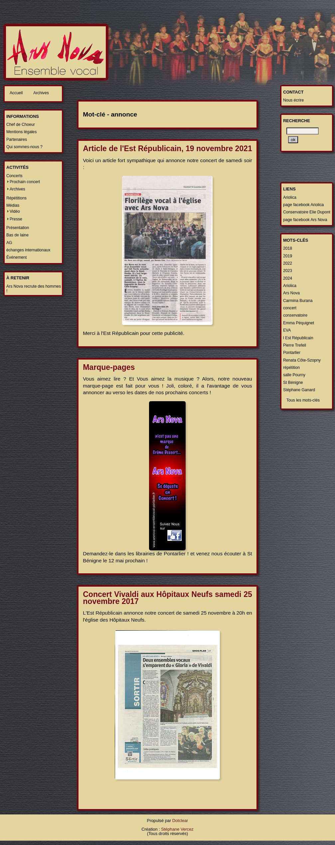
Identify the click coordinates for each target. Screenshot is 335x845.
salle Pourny (294, 375)
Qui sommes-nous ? (24, 146)
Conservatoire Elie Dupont (306, 212)
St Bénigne (293, 382)
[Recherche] (302, 131)
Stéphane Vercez (177, 829)
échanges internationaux (28, 250)
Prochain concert (25, 181)
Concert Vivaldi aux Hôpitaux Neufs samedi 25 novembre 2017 (167, 597)
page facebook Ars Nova (305, 219)
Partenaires (16, 139)
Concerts (14, 175)
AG (9, 242)
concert (289, 308)
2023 (287, 270)
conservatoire (295, 315)
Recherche (296, 120)
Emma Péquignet (298, 323)
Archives (41, 93)
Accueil (16, 93)
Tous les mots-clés (303, 400)
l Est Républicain (298, 338)
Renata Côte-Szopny (302, 360)
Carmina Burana (298, 300)
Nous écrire (293, 100)
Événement (16, 257)
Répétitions (16, 198)
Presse (16, 219)
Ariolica (289, 197)
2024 (287, 278)
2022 (287, 263)
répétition (291, 367)
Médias (12, 205)
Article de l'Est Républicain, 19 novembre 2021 (167, 148)
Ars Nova (291, 293)
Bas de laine (17, 235)
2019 (287, 256)
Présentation (17, 227)
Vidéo (15, 211)
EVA (287, 330)
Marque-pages (109, 367)
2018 (287, 248)
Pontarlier (291, 352)
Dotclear (180, 820)
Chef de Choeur (20, 124)
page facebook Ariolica (303, 204)
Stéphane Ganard (299, 390)
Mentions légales (21, 132)
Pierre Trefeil (294, 345)
